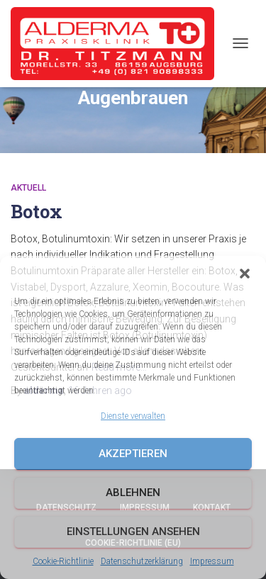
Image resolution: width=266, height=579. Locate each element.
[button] (245, 273)
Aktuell (28, 188)
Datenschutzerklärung (142, 561)
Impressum (212, 561)
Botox (36, 211)
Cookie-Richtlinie (63, 561)
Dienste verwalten (133, 416)
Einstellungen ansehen (133, 531)
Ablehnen (133, 492)
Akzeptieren (133, 453)
